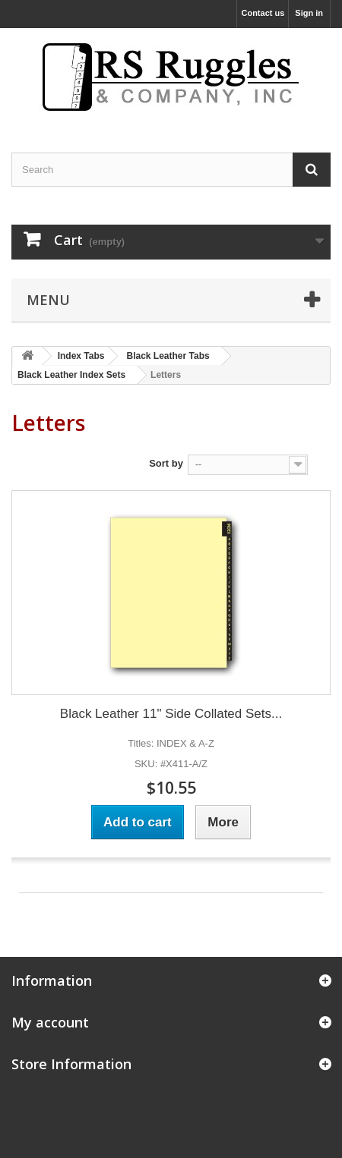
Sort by (166, 463)
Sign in (309, 12)
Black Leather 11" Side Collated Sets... (171, 713)
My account (50, 1022)
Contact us (262, 12)
